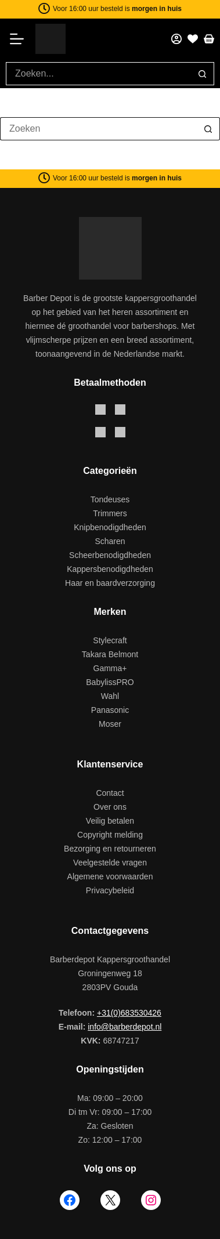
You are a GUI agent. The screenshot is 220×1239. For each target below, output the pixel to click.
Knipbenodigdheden (110, 527)
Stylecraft (110, 640)
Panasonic (110, 710)
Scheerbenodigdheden (110, 555)
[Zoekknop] (202, 73)
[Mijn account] (176, 39)
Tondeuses (110, 499)
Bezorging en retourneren (110, 848)
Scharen (110, 541)
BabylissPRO (110, 682)
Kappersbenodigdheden (110, 569)
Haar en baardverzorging (110, 583)
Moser (110, 724)
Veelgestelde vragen (110, 862)
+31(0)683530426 (129, 1012)
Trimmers (110, 513)
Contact (110, 793)
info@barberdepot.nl (124, 1026)
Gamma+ (110, 668)
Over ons (110, 806)
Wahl (110, 696)
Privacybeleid (110, 890)
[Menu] (20, 39)
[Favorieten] (192, 39)
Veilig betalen (110, 820)
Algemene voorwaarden (110, 876)
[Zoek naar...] (98, 73)
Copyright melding (110, 834)
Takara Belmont (110, 654)
